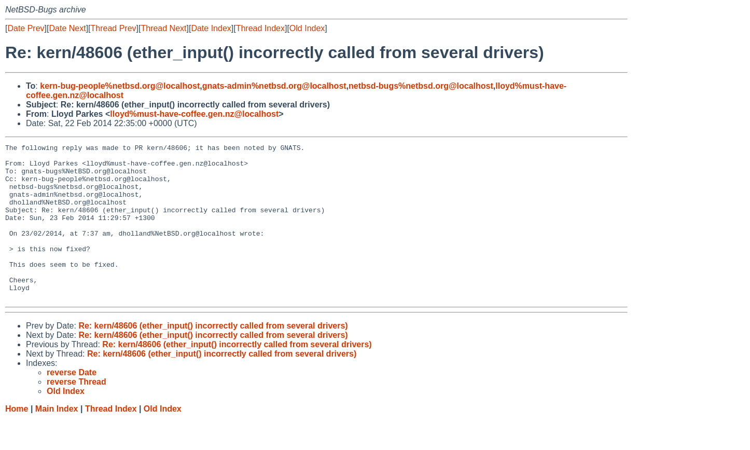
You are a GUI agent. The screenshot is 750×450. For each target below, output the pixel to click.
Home (16, 439)
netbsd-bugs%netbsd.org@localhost (421, 85)
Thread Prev (113, 28)
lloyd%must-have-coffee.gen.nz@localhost (194, 114)
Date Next (67, 28)
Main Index (56, 439)
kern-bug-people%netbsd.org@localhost (120, 85)
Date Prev (25, 28)
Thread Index (260, 28)
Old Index (307, 28)
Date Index (211, 28)
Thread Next (163, 28)
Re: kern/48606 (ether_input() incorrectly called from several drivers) (213, 356)
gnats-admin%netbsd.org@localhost (274, 85)
